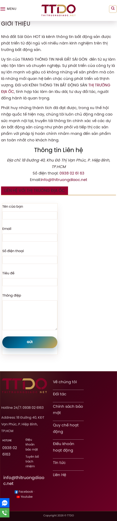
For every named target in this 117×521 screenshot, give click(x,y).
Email (6, 229)
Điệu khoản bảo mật (32, 444)
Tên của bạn (12, 206)
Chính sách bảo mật (68, 410)
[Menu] (8, 8)
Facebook (24, 492)
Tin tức (59, 463)
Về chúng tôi (65, 382)
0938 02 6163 (33, 408)
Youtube (25, 497)
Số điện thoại (13, 251)
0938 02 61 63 (71, 173)
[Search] (113, 9)
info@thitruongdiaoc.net (64, 180)
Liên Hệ (59, 475)
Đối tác (59, 394)
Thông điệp (11, 295)
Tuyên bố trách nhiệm (32, 461)
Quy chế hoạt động (66, 428)
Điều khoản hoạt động (63, 447)
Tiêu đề (8, 273)
